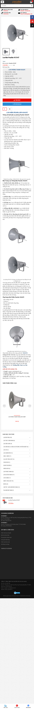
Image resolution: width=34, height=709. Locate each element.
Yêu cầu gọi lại (17, 104)
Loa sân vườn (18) (7, 443)
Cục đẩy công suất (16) (8, 459)
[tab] (5, 109)
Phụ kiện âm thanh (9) (8, 490)
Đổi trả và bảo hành (5, 535)
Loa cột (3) (5, 449)
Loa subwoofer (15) (8, 453)
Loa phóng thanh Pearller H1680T (17, 416)
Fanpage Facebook (6, 548)
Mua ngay (17, 100)
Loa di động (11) (7, 477)
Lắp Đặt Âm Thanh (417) (8, 474)
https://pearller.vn (8, 589)
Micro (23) (5, 484)
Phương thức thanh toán (6, 537)
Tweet (4, 61)
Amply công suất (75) (8, 481)
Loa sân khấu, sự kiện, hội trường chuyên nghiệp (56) (15, 446)
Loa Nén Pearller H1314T (14, 500)
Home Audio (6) (6, 468)
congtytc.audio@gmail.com (10, 587)
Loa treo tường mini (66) (9, 440)
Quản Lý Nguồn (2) (7, 465)
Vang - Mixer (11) (7, 456)
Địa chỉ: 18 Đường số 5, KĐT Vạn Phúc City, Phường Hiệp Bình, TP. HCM (16, 584)
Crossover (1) (6, 462)
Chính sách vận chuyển (6, 532)
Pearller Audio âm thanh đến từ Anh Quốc (21, 595)
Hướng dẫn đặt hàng (5, 539)
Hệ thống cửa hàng (5, 544)
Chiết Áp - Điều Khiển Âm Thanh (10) (11, 487)
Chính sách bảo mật (5, 542)
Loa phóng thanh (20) (8, 471)
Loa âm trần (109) (7, 437)
